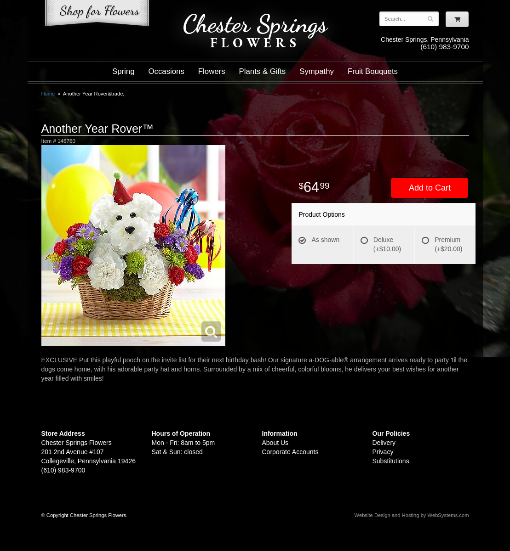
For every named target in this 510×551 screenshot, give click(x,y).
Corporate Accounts (290, 451)
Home (48, 93)
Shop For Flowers (97, 15)
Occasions (166, 71)
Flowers (211, 71)
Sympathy (316, 71)
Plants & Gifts (262, 71)
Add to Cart (430, 187)
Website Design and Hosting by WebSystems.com (412, 515)
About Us (275, 442)
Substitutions (390, 461)
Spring (123, 71)
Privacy (383, 451)
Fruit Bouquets (373, 71)
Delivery (384, 442)
